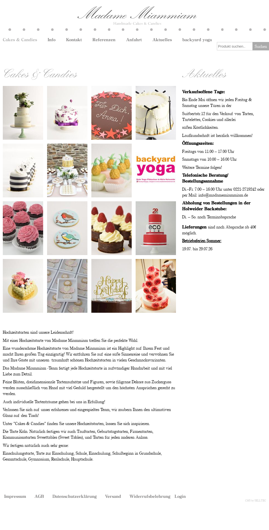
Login (180, 496)
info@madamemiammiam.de (223, 194)
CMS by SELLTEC (255, 500)
